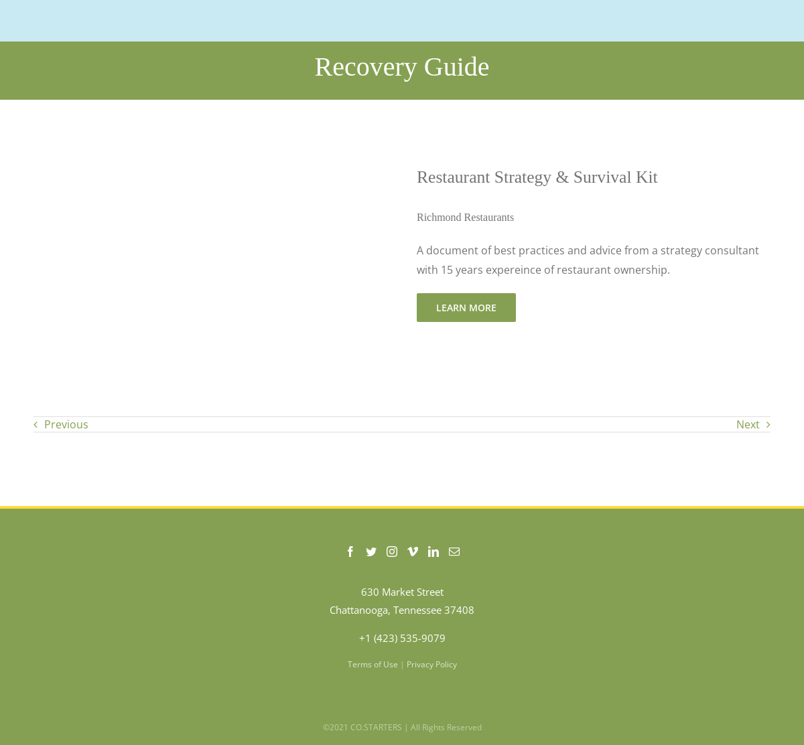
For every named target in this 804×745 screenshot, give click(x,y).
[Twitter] (371, 551)
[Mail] (454, 551)
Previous (66, 424)
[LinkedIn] (433, 551)
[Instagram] (392, 551)
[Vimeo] (412, 551)
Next (748, 424)
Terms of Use (373, 664)
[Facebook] (350, 551)
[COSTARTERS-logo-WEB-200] (101, 16)
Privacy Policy (432, 664)
